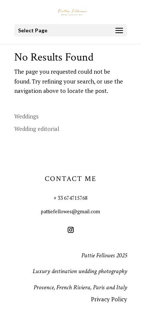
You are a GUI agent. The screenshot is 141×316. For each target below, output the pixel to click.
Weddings (26, 116)
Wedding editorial (36, 128)
